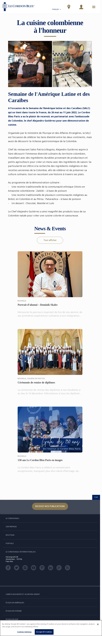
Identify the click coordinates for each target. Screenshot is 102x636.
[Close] (98, 624)
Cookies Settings (24, 632)
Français (56, 9)
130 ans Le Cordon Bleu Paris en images (40, 462)
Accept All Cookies (44, 632)
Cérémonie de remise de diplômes (36, 385)
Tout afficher (50, 240)
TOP (96, 497)
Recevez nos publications (50, 506)
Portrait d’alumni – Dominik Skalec (38, 307)
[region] (51, 628)
